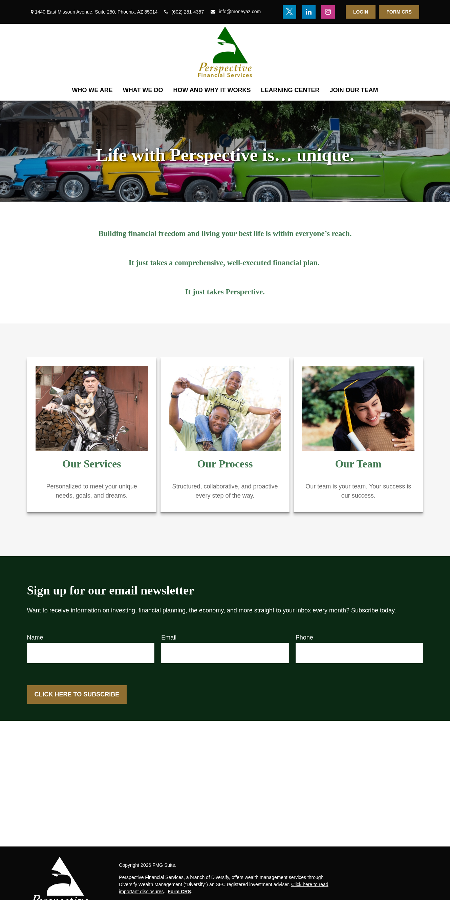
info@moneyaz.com (236, 11)
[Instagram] (328, 12)
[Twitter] (289, 12)
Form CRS (399, 12)
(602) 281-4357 (184, 12)
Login (360, 12)
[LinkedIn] (309, 12)
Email (168, 637)
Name (35, 637)
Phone (304, 637)
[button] (92, 90)
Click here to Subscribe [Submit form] (77, 694)
